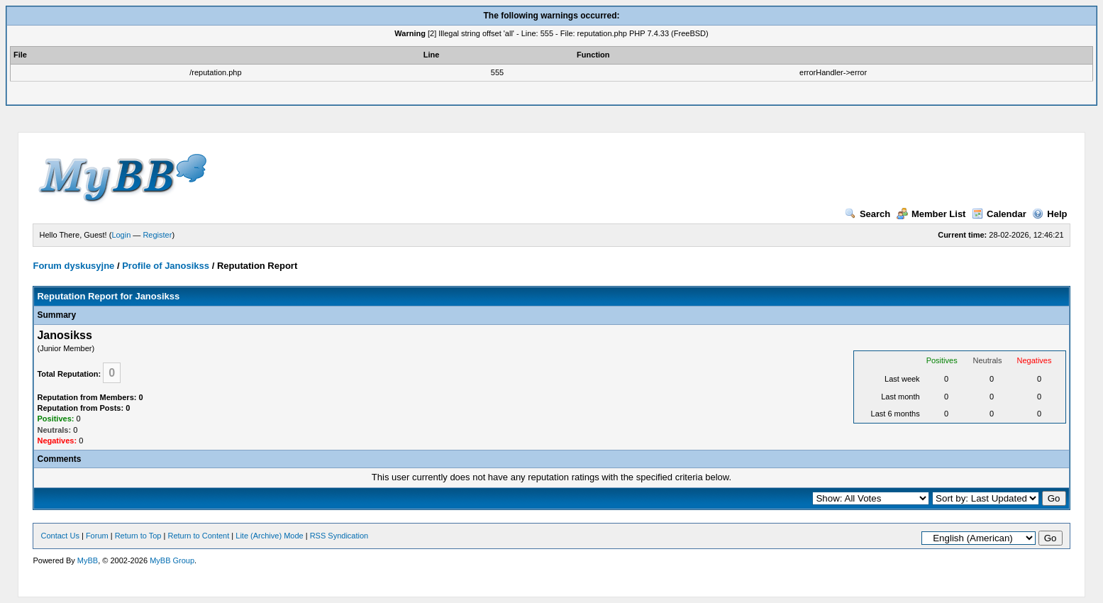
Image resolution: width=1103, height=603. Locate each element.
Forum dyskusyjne (73, 265)
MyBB (87, 560)
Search (867, 214)
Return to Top (138, 535)
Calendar (999, 214)
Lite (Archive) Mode (269, 535)
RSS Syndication (339, 535)
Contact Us (59, 535)
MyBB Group (172, 560)
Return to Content (198, 535)
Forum (97, 535)
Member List (931, 214)
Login (121, 235)
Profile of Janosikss (165, 265)
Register (157, 235)
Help (1049, 214)
